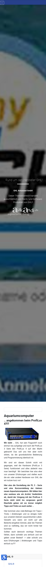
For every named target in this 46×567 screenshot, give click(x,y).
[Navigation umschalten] (2, 3)
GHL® (11, 564)
